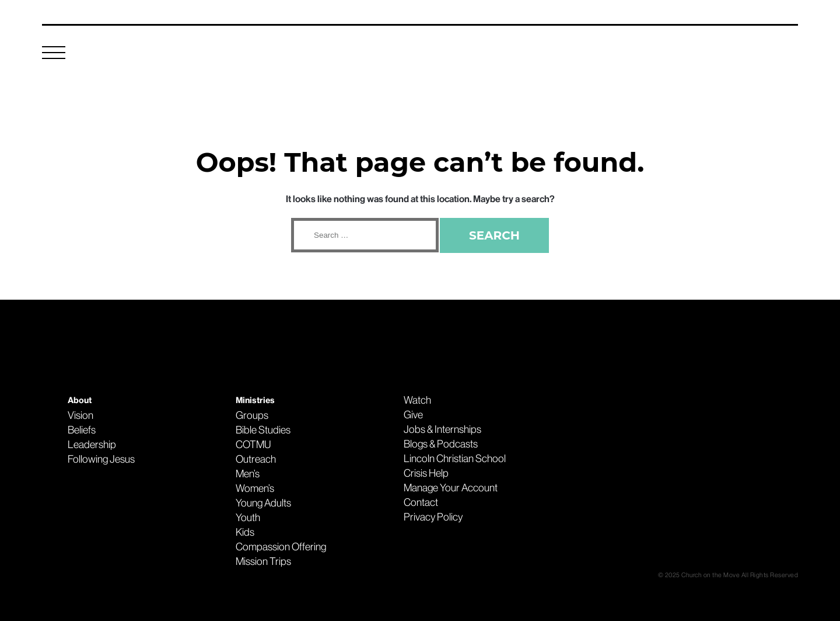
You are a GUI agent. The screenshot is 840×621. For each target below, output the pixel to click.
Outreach (256, 459)
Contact (421, 502)
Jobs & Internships (442, 429)
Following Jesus (101, 459)
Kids (245, 532)
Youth (248, 517)
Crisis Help (426, 473)
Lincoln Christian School (455, 458)
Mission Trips (263, 561)
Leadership (92, 444)
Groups (252, 415)
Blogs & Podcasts (441, 444)
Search (494, 235)
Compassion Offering (281, 547)
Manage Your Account (451, 488)
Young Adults (263, 503)
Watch (417, 400)
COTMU (253, 444)
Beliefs (82, 430)
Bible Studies (263, 430)
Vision (80, 415)
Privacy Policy (433, 517)
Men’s (248, 474)
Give (413, 415)
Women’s (255, 488)
